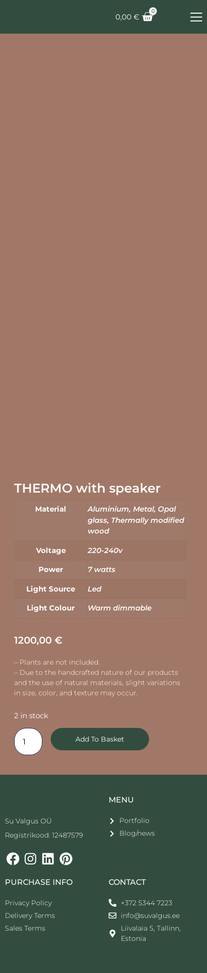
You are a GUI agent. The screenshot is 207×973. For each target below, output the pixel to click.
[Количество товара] (28, 741)
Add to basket (99, 739)
